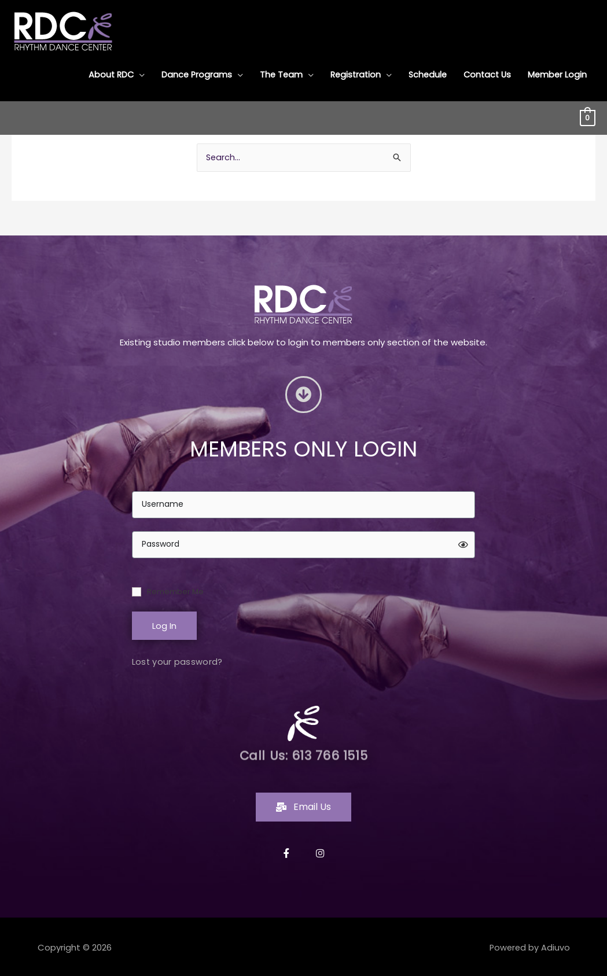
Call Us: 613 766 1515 (303, 754)
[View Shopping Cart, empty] (587, 116)
